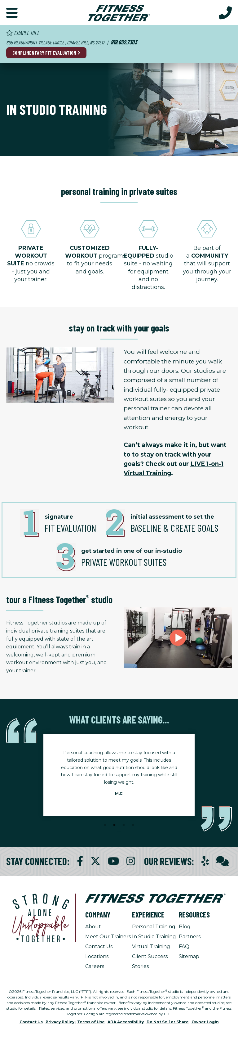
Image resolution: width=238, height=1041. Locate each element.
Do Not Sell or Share (168, 1022)
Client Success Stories (150, 961)
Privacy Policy (60, 1022)
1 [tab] (105, 825)
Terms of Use (91, 1022)
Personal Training (153, 927)
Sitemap (189, 956)
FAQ (184, 946)
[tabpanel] (119, 775)
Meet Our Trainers (108, 937)
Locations (96, 956)
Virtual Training (151, 946)
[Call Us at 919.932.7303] (225, 12)
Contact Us (98, 946)
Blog (185, 927)
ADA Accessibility (126, 1022)
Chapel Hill (22, 32)
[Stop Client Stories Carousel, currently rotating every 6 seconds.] (119, 834)
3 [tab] (124, 825)
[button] (12, 12)
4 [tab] (133, 825)
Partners (190, 937)
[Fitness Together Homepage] (119, 12)
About (93, 927)
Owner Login (205, 1022)
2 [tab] (114, 825)
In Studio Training (154, 937)
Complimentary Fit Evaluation (46, 53)
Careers (94, 966)
